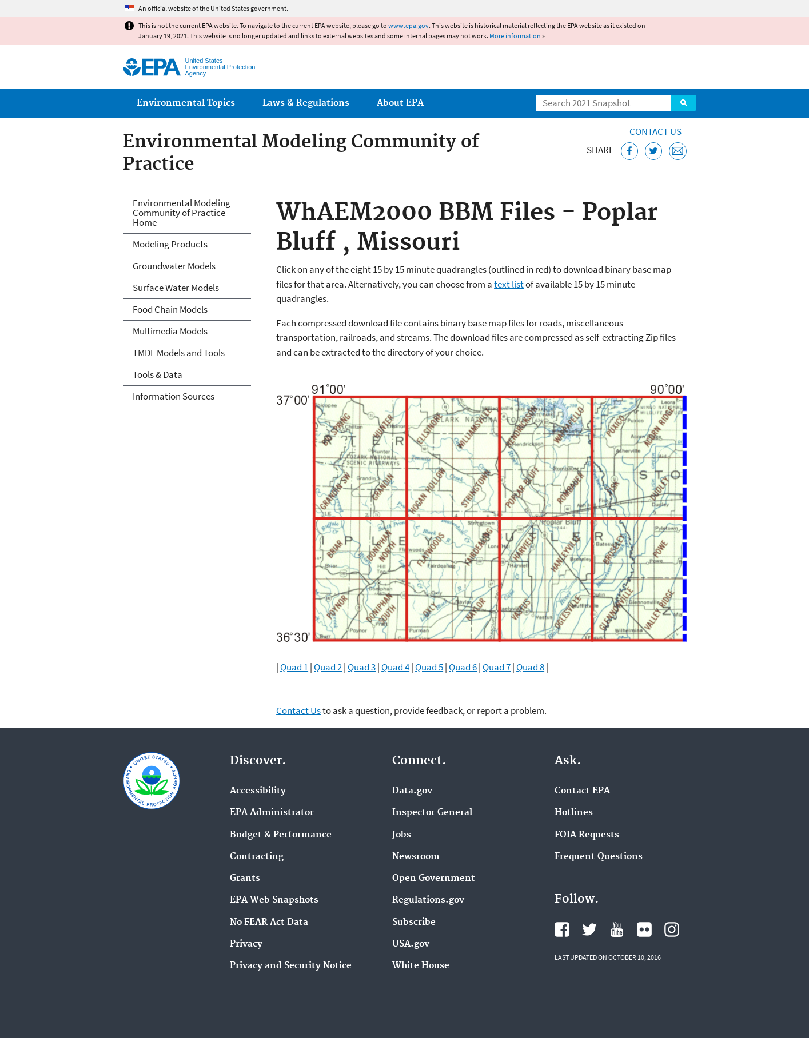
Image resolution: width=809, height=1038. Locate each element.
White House (420, 966)
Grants (245, 878)
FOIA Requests (587, 835)
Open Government (433, 878)
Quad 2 (328, 667)
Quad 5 (429, 667)
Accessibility (258, 791)
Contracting (257, 857)
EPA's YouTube (616, 929)
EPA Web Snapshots (274, 900)
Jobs (401, 835)
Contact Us (655, 131)
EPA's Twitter (589, 929)
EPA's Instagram (671, 929)
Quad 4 (395, 667)
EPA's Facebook (562, 929)
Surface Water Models (176, 287)
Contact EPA (582, 791)
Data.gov (412, 791)
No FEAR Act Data (269, 922)
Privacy (246, 944)
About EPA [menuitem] (400, 103)
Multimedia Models (170, 331)
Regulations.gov (428, 900)
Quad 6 (463, 667)
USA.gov (410, 944)
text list (509, 284)
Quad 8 (530, 667)
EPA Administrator (272, 813)
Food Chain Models (170, 309)
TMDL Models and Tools (179, 352)
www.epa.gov (408, 25)
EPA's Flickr (644, 929)
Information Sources (173, 396)
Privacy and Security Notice (291, 966)
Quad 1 (294, 667)
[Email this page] (678, 151)
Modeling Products (170, 244)
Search (683, 103)
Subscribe (414, 922)
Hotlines (574, 813)
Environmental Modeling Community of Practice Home (181, 213)
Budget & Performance (281, 835)
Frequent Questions (599, 857)
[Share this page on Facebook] (630, 151)
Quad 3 (362, 667)
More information (515, 35)
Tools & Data (157, 374)
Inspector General (432, 813)
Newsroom (416, 857)
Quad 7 (497, 667)
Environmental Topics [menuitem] (186, 103)
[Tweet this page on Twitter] (654, 151)
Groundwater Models (174, 266)
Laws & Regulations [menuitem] (305, 103)
